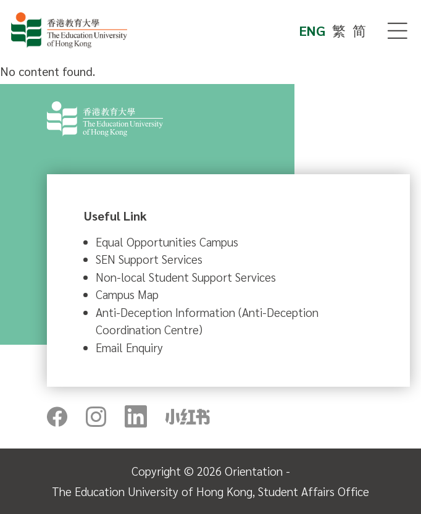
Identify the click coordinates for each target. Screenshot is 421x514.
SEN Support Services (149, 258)
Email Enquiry (129, 347)
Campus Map (127, 294)
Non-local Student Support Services (186, 276)
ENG (312, 30)
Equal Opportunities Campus (167, 241)
